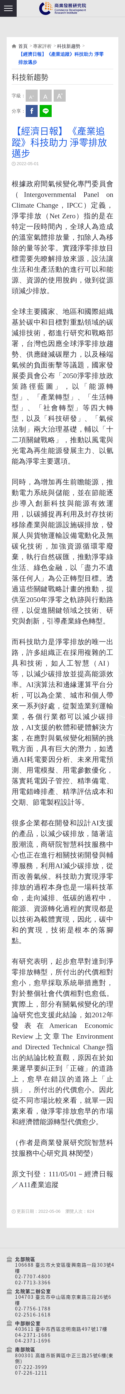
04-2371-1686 (33, 1335)
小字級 (32, 96)
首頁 (23, 46)
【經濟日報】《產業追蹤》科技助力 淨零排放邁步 (61, 58)
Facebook (32, 111)
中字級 (46, 96)
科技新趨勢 (68, 46)
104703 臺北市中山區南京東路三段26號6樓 (63, 1300)
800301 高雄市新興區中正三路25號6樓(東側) (64, 1358)
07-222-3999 (31, 1367)
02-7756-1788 (33, 1309)
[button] (8, 8)
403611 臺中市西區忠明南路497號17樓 (61, 1329)
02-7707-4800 (33, 1277)
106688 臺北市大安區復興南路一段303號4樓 (65, 1268)
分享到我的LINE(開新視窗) (46, 111)
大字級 (60, 96)
